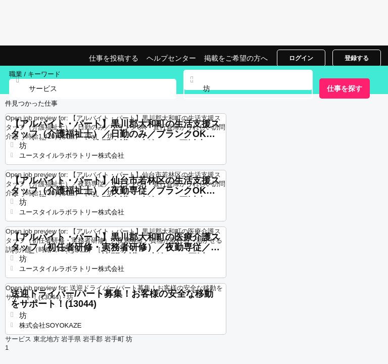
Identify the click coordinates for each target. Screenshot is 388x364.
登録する (357, 58)
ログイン (301, 58)
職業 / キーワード (35, 74)
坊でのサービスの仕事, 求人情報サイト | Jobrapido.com (33, 56)
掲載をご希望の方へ (236, 58)
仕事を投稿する (113, 58)
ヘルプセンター (171, 58)
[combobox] (248, 89)
